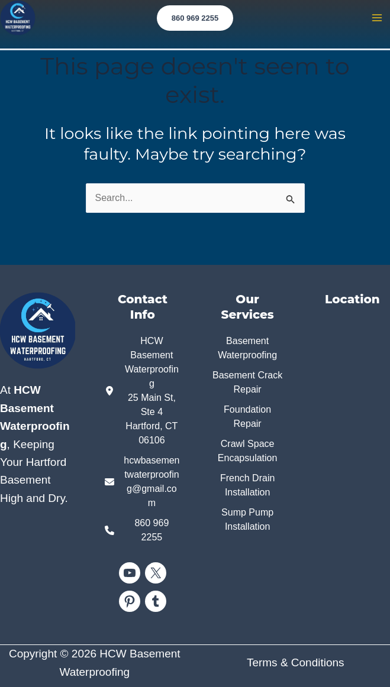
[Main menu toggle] (377, 18)
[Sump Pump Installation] (247, 519)
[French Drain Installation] (247, 485)
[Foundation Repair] (247, 417)
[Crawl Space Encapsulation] (247, 451)
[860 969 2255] (142, 530)
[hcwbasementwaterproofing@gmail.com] (142, 481)
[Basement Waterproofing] (247, 348)
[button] (195, 18)
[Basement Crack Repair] (247, 382)
